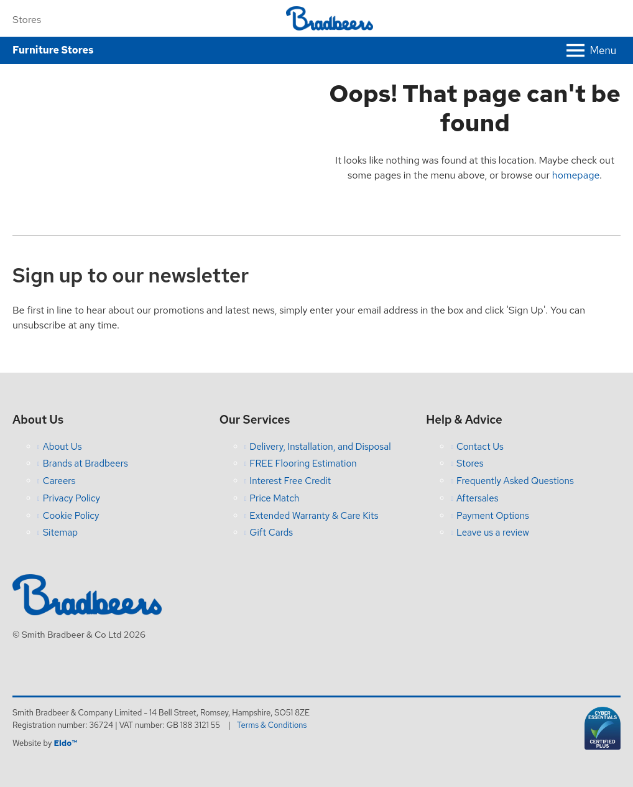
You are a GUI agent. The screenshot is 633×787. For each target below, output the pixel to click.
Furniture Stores (52, 50)
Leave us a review (492, 532)
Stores (26, 19)
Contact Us (480, 446)
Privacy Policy (71, 498)
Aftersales (477, 498)
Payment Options (492, 516)
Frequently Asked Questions (515, 481)
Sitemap (60, 532)
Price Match (274, 498)
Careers (59, 481)
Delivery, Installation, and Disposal (319, 446)
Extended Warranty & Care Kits (313, 516)
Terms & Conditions (272, 725)
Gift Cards (271, 532)
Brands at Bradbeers (85, 463)
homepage (575, 175)
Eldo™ (64, 743)
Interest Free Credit (290, 481)
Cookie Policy (71, 516)
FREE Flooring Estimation (302, 463)
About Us (62, 446)
